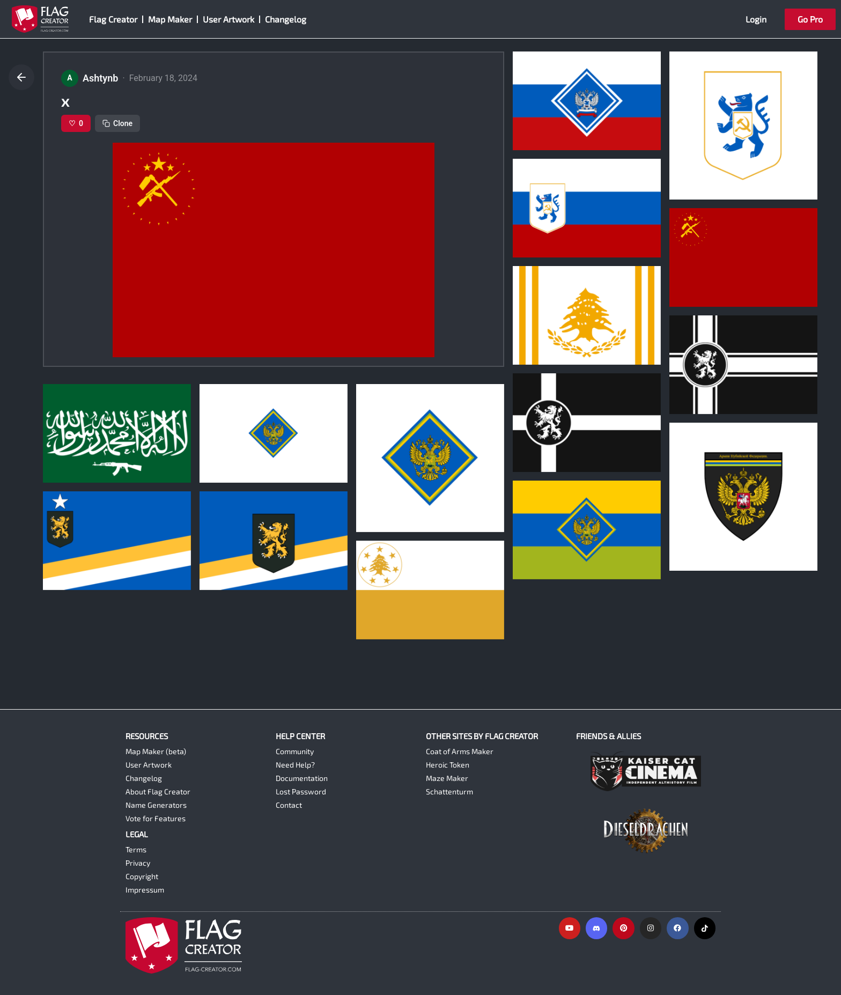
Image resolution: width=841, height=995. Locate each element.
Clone (117, 123)
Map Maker (170, 19)
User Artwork (228, 19)
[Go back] (21, 77)
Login (756, 19)
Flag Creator (113, 19)
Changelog (285, 19)
